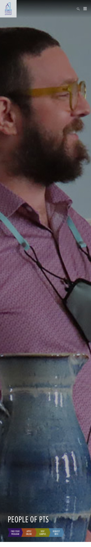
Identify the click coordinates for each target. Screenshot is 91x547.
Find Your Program (15, 532)
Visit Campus (42, 532)
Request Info (56, 532)
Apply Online (29, 532)
